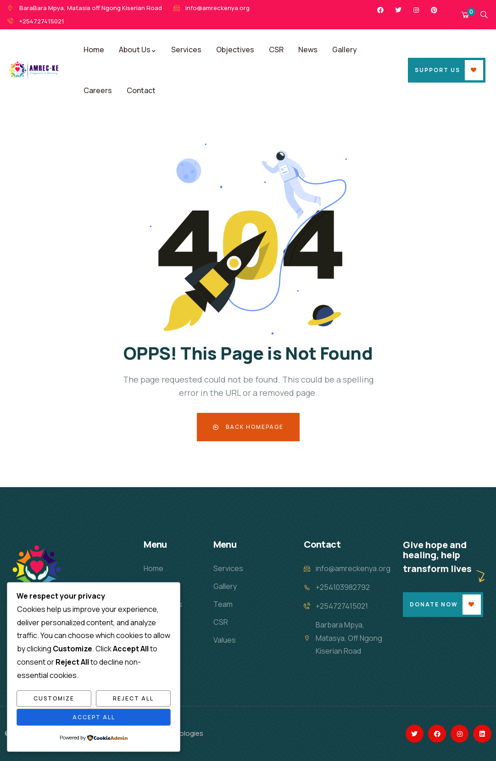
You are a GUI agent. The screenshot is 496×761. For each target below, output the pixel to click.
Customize (53, 698)
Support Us (437, 70)
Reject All (133, 698)
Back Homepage (248, 427)
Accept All (93, 717)
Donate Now (434, 604)
